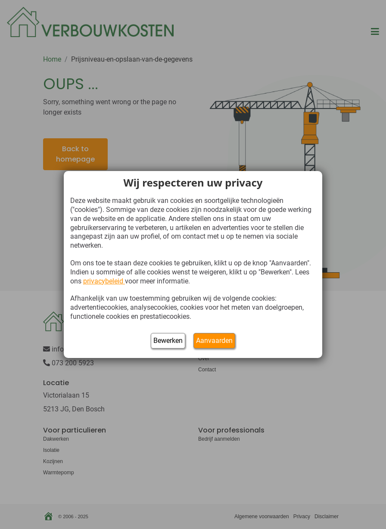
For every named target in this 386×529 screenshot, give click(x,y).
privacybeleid (104, 281)
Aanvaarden (214, 340)
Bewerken (168, 340)
